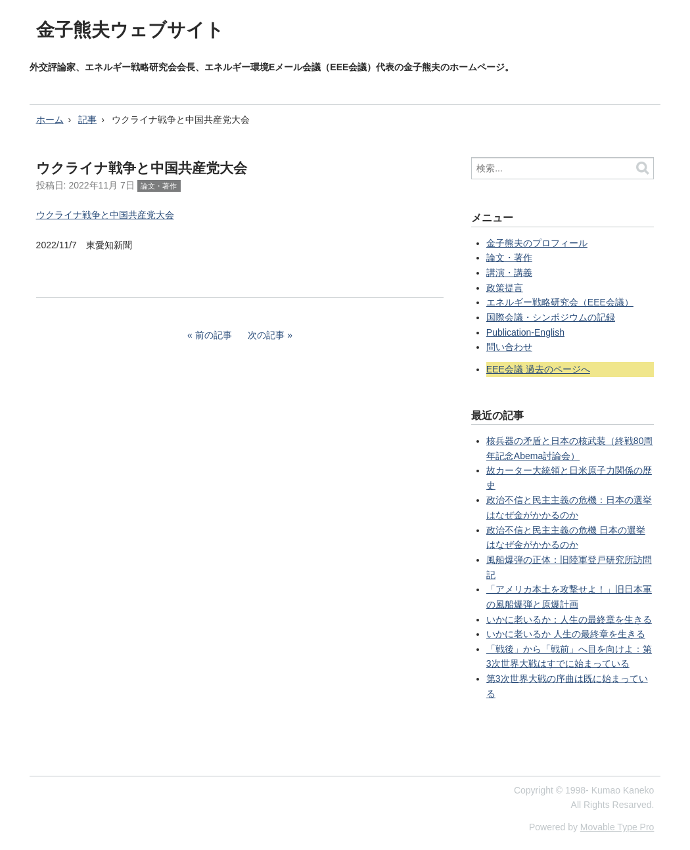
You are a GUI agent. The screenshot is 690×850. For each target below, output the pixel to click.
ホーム (50, 119)
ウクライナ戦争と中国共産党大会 (105, 215)
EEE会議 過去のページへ (538, 369)
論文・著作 (159, 186)
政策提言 (504, 287)
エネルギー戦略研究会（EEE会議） (559, 302)
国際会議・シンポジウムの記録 (550, 317)
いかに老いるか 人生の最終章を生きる (565, 634)
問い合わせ (509, 347)
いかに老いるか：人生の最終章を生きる (569, 619)
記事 (87, 119)
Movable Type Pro (617, 827)
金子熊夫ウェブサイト (130, 30)
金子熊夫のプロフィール (536, 243)
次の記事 (266, 335)
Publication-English (525, 332)
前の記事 (213, 335)
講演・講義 (509, 272)
